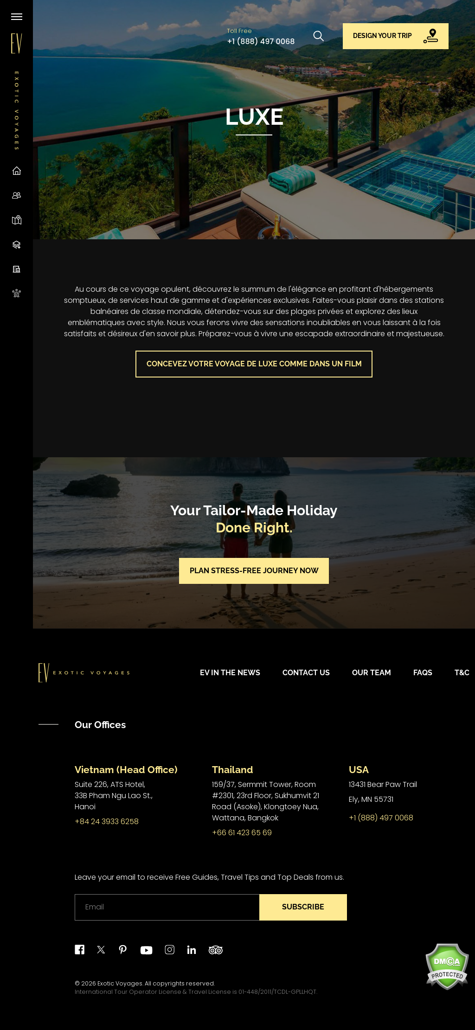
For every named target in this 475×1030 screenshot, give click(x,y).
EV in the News (230, 672)
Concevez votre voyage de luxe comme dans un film (254, 363)
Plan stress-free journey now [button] (254, 570)
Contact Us (306, 672)
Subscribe (303, 906)
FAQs (422, 672)
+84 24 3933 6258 (107, 821)
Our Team (371, 672)
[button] (396, 36)
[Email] (167, 907)
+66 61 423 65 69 (242, 832)
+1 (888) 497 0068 (261, 41)
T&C (462, 672)
